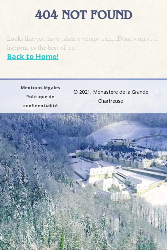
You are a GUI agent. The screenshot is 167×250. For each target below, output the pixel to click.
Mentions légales (40, 87)
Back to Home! (32, 56)
